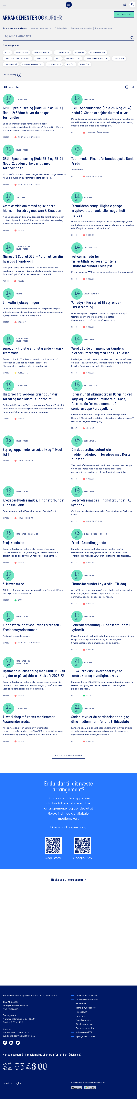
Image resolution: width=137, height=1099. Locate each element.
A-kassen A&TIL (84, 1032)
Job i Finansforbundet (87, 1000)
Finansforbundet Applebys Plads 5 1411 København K (30, 996)
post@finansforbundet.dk (15, 1006)
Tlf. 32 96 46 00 (10, 1002)
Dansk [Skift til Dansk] (6, 1083)
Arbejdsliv (22, 52)
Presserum (81, 1012)
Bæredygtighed (42, 52)
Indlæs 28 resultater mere (68, 756)
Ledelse (119, 58)
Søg (130, 38)
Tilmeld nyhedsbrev (86, 1008)
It (58, 58)
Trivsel (84, 64)
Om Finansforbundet (86, 996)
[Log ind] (124, 4)
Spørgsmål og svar (85, 1036)
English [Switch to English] (18, 1083)
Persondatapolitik (85, 1028)
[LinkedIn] (11, 1043)
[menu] (68, 4)
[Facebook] (5, 1043)
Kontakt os (81, 1004)
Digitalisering (98, 52)
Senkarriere (54, 64)
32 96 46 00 (25, 1066)
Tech (70, 64)
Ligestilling (11, 64)
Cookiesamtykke (84, 1024)
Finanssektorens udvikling (17, 58)
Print (129, 87)
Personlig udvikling (32, 64)
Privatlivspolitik (83, 1020)
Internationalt (43, 58)
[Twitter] (18, 1043)
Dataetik (80, 52)
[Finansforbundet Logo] (5, 5)
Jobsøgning (73, 58)
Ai (7, 52)
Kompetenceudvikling (97, 58)
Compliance (62, 52)
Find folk (80, 1016)
